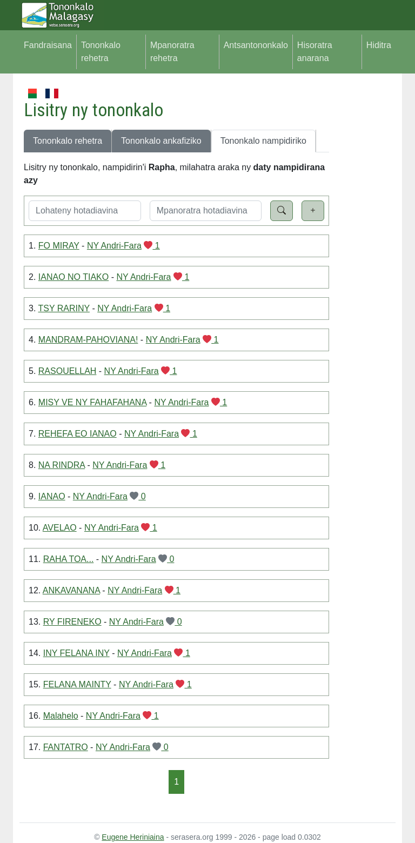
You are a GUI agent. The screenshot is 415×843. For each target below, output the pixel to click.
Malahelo (60, 715)
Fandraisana (48, 45)
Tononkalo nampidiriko (263, 140)
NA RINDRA (61, 465)
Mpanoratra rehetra (172, 52)
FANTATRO (65, 747)
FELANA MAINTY (77, 684)
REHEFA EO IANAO (77, 433)
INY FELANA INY (76, 653)
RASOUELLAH (67, 371)
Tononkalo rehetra (101, 52)
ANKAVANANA (71, 590)
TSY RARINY (64, 308)
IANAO (51, 496)
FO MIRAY (58, 245)
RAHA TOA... (68, 559)
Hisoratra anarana (314, 52)
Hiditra (378, 45)
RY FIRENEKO (72, 621)
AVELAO (60, 527)
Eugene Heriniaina (133, 837)
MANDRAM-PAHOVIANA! (88, 339)
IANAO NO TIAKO (73, 277)
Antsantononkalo (256, 45)
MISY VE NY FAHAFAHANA (92, 402)
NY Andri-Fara (114, 245)
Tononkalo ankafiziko (161, 140)
